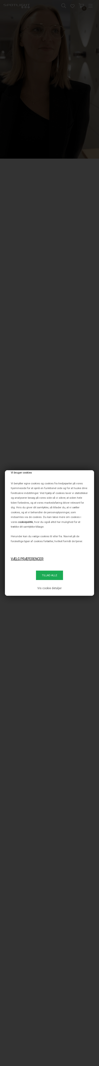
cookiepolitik (25, 522)
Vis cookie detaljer (49, 588)
